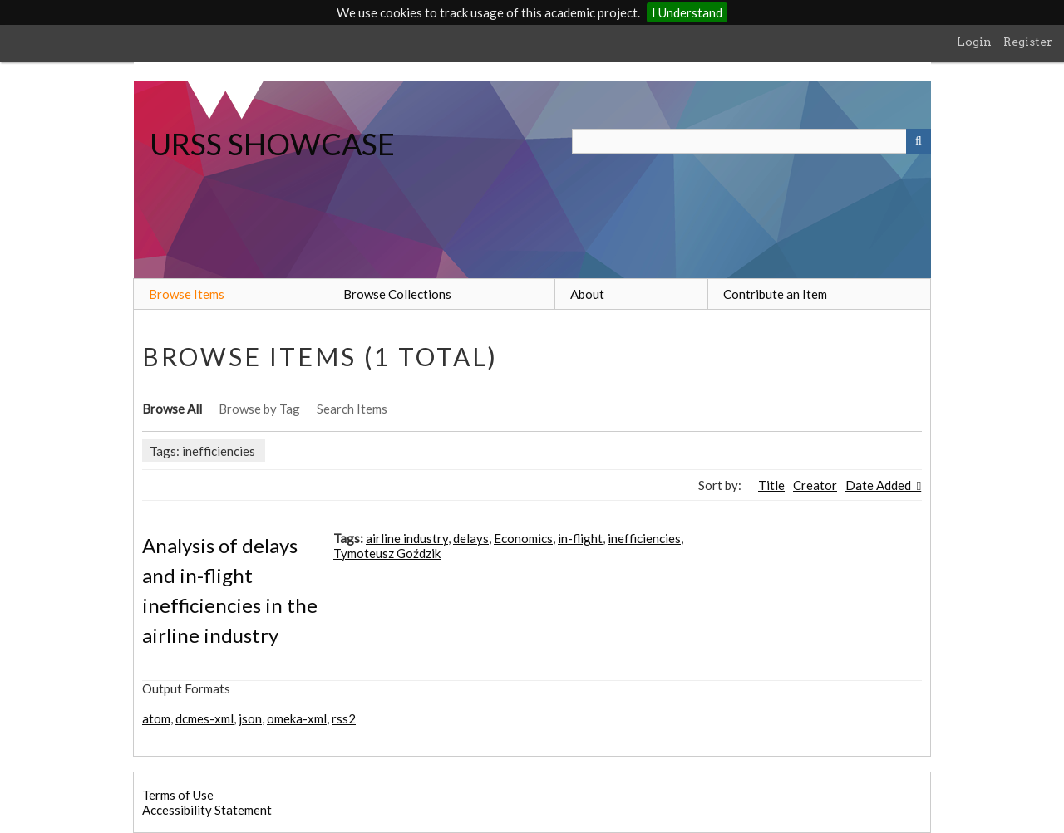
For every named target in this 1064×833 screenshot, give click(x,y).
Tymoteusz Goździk (387, 553)
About (587, 294)
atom (156, 718)
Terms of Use (178, 794)
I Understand (687, 12)
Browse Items (186, 294)
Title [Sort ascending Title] (771, 485)
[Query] (751, 141)
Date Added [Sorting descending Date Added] (879, 485)
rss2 (344, 718)
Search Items (352, 408)
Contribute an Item (775, 294)
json (250, 718)
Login (974, 41)
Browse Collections (397, 294)
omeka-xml (297, 718)
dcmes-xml (204, 718)
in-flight (580, 538)
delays (471, 538)
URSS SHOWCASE (272, 143)
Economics (523, 538)
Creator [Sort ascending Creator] (815, 485)
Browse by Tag (259, 408)
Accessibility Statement (207, 809)
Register (1027, 41)
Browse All (172, 408)
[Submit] (918, 141)
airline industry (407, 538)
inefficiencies (644, 538)
